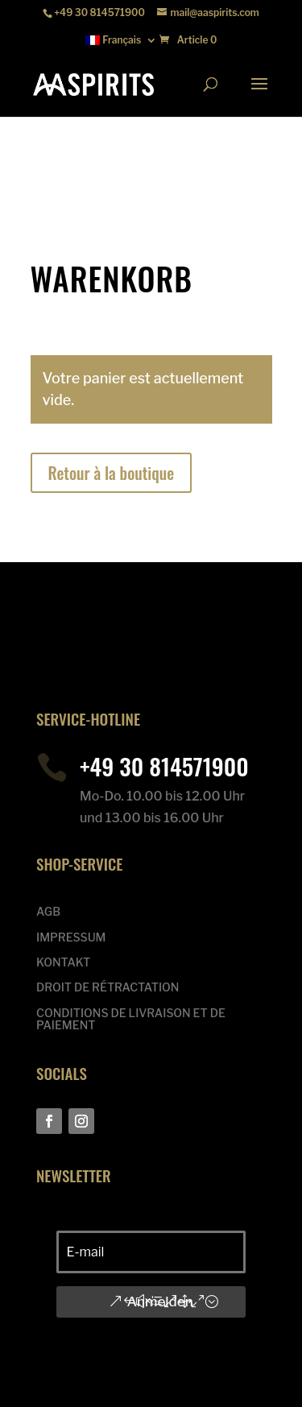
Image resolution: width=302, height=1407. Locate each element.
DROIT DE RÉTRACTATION (107, 987)
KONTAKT (63, 962)
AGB (48, 911)
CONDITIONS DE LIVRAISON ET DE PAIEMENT (130, 1019)
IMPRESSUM (70, 937)
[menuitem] (121, 43)
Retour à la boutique (111, 473)
